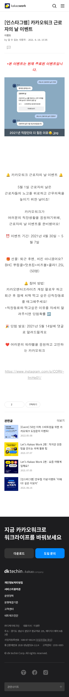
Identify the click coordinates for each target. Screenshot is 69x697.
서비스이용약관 (12, 589)
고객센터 (9, 609)
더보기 (61, 420)
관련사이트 (13, 687)
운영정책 (9, 596)
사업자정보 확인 (44, 639)
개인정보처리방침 (13, 582)
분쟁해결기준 (11, 602)
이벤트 (7, 35)
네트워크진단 (11, 615)
